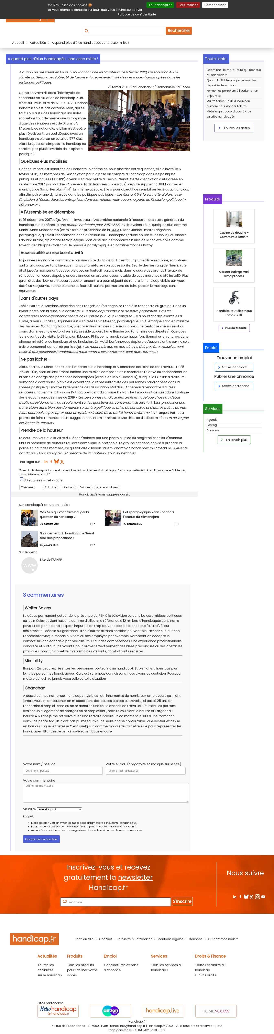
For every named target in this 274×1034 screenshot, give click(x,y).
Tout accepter (160, 5)
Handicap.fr (156, 1026)
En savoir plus (233, 439)
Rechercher (179, 30)
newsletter (135, 877)
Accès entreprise (233, 386)
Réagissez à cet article (44, 480)
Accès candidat (232, 367)
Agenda (212, 420)
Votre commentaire (39, 780)
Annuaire (213, 430)
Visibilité (29, 809)
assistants (129, 826)
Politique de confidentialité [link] (137, 14)
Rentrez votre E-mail (43, 902)
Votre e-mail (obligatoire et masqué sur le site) (143, 764)
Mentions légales (170, 939)
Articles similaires (107, 487)
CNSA (115, 230)
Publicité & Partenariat (135, 939)
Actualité (50, 487)
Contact (105, 939)
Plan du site (85, 939)
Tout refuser (188, 5)
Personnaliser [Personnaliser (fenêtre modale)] (215, 5)
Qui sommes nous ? (223, 939)
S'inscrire (182, 901)
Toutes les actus (233, 128)
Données (195, 939)
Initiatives (68, 487)
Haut (219, 1026)
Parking (212, 425)
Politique (85, 487)
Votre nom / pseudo (39, 764)
